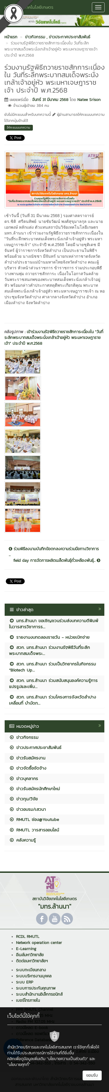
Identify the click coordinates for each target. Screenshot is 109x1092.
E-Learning (26, 949)
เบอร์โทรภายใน (28, 1000)
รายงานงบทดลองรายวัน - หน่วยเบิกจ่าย (49, 637)
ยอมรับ (92, 1075)
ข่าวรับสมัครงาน (27, 758)
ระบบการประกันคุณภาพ (36, 988)
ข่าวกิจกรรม (23, 737)
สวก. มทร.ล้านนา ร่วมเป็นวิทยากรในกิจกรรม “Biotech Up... (52, 666)
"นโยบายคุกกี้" (18, 1065)
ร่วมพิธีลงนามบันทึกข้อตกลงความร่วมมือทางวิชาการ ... (54, 552)
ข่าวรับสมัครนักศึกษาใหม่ (34, 788)
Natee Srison (89, 100)
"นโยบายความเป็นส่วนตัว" (67, 1059)
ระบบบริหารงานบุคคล (33, 976)
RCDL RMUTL (27, 937)
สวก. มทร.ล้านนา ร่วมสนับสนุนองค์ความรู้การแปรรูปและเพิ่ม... (53, 683)
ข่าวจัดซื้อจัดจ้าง (27, 768)
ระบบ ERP (24, 982)
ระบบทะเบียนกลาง (31, 970)
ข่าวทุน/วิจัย (23, 798)
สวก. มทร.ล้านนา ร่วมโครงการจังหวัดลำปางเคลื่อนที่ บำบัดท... (52, 700)
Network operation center (39, 943)
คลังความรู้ (22, 840)
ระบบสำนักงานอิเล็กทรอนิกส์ (39, 994)
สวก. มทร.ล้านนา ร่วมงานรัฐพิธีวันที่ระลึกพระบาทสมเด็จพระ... (49, 650)
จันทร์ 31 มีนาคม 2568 (50, 100)
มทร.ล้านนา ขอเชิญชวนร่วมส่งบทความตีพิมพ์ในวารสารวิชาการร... (53, 623)
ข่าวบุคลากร (23, 778)
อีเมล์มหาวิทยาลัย (30, 955)
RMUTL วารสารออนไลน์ (34, 829)
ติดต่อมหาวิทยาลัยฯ (32, 961)
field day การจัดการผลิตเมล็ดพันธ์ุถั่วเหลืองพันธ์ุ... (56, 561)
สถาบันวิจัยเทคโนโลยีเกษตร (28, 7)
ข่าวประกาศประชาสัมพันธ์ (35, 747)
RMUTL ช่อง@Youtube (34, 819)
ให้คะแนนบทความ (18, 127)
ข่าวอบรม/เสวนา (27, 809)
